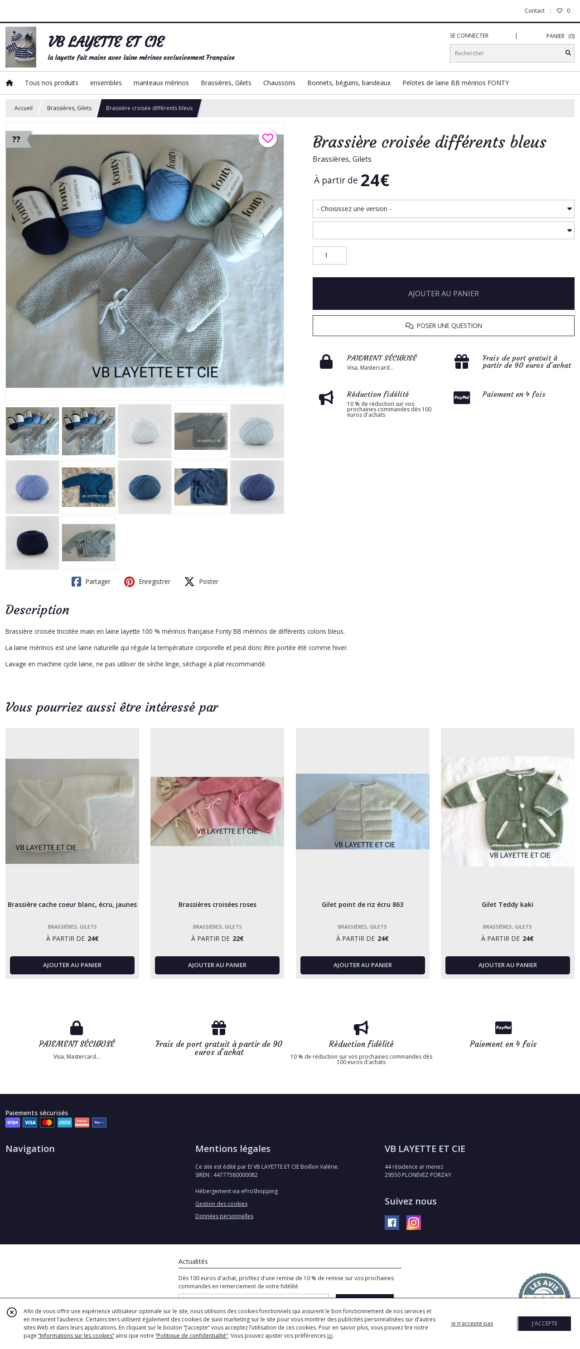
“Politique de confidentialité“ (191, 1335)
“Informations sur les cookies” (76, 1335)
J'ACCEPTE (544, 1323)
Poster (201, 581)
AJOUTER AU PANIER (443, 294)
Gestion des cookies (221, 1204)
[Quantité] (330, 255)
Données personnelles (224, 1216)
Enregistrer (147, 581)
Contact (535, 10)
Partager (91, 581)
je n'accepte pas (472, 1323)
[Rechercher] (568, 53)
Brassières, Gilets (69, 108)
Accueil (23, 108)
